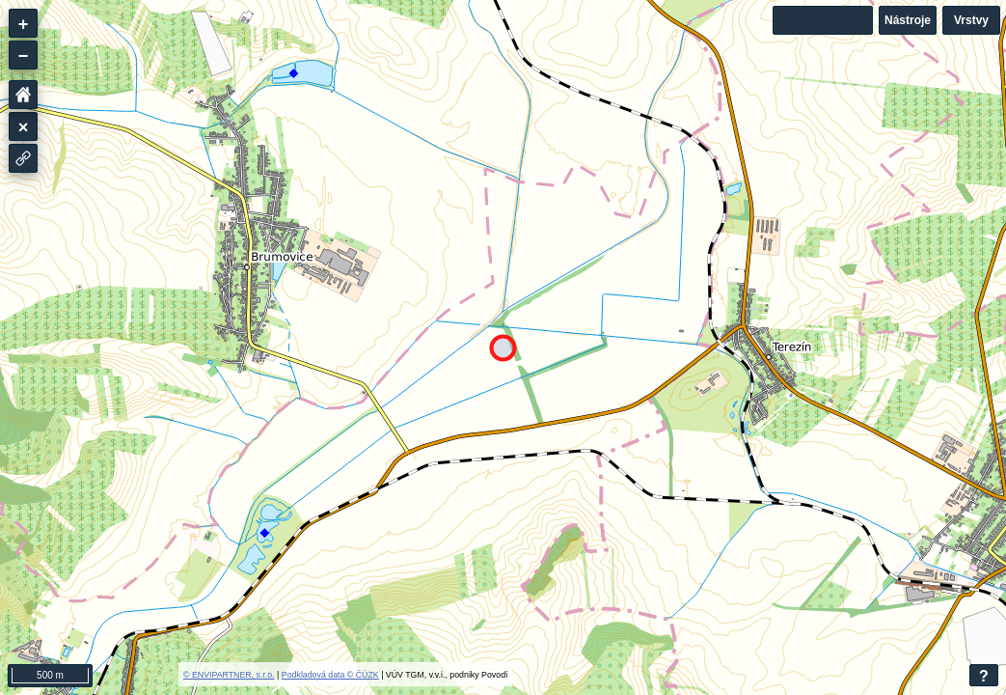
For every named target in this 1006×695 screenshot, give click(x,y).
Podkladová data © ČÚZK (330, 675)
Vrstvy (971, 20)
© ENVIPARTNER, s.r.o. (229, 675)
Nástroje (907, 20)
